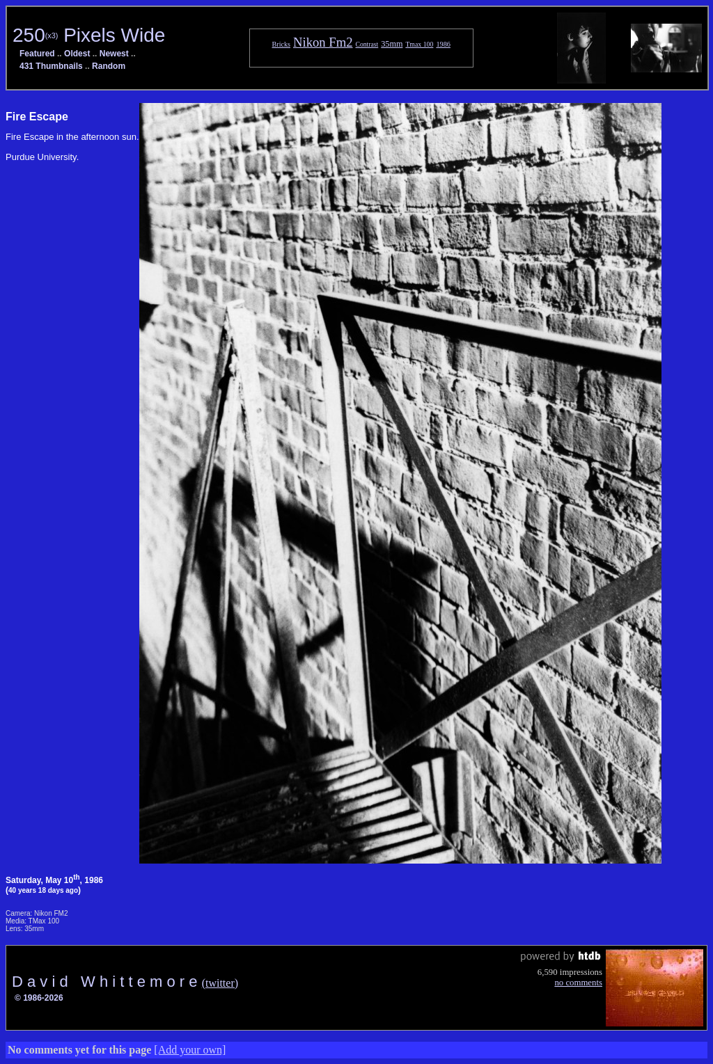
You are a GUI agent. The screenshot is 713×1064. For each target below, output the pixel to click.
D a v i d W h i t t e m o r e (107, 981)
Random (108, 66)
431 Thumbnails (51, 66)
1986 (443, 44)
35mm (391, 44)
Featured (37, 53)
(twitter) (220, 983)
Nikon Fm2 (323, 42)
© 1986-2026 (39, 998)
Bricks (281, 44)
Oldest (77, 53)
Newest (114, 53)
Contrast (367, 44)
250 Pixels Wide (89, 35)
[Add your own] (190, 1050)
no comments (578, 982)
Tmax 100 (419, 44)
